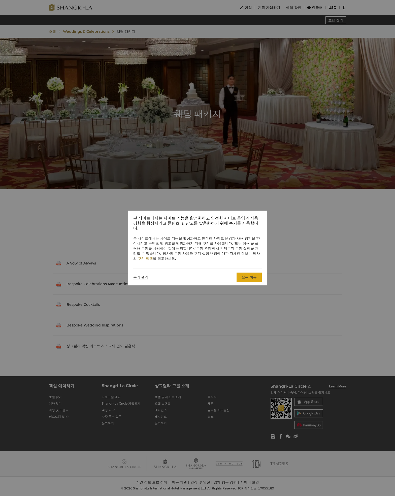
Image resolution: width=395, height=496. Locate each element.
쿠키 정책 (145, 258)
